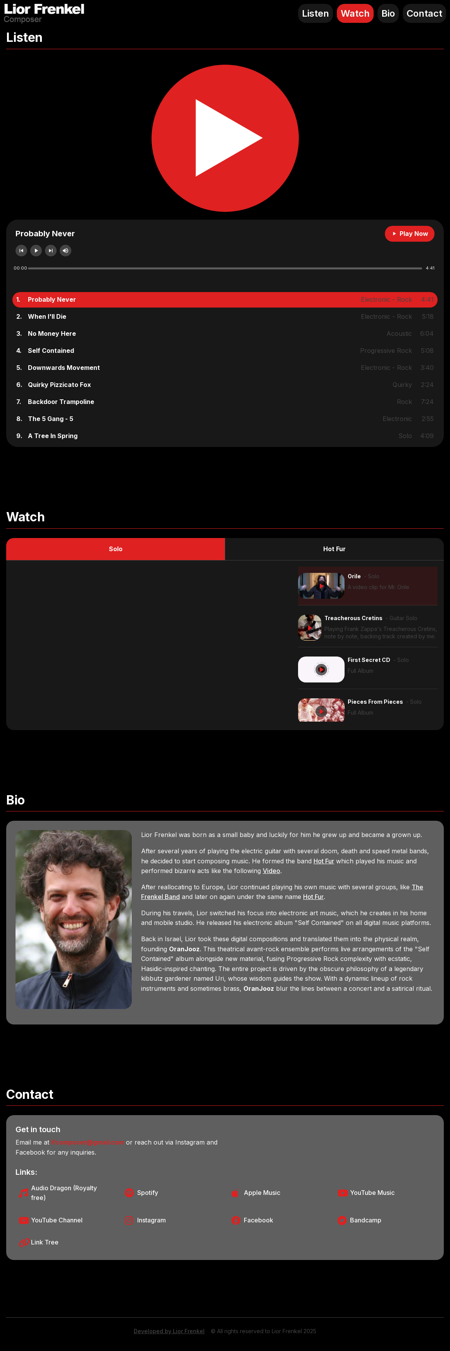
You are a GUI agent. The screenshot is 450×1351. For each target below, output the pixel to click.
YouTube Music (372, 1192)
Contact (424, 13)
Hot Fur (334, 549)
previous (21, 250)
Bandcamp (365, 1220)
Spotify (147, 1192)
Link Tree (45, 1242)
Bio (388, 13)
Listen (315, 13)
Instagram (151, 1220)
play (36, 250)
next (51, 250)
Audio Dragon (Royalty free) (64, 1193)
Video (271, 871)
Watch (355, 13)
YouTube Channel (57, 1220)
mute (65, 250)
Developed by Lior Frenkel (169, 1331)
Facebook (258, 1220)
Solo (115, 549)
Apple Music (262, 1192)
